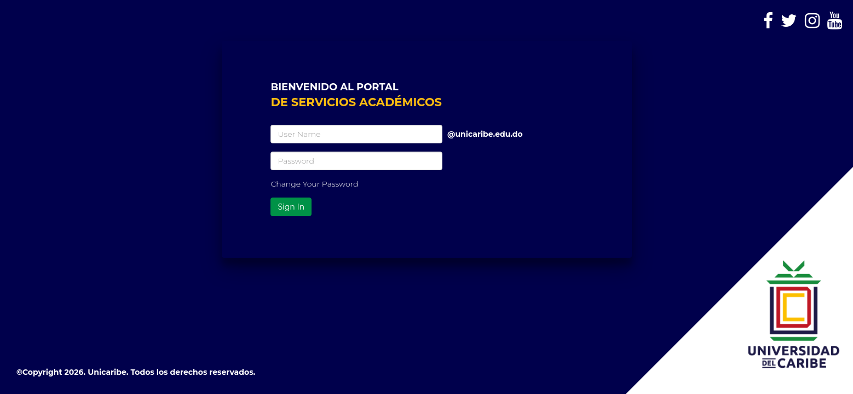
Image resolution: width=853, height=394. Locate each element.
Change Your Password (314, 184)
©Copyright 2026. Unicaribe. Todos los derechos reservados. (135, 372)
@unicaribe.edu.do (485, 130)
